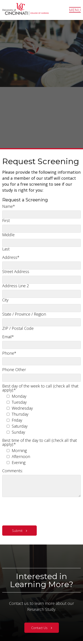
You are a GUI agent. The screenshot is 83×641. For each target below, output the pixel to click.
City (5, 300)
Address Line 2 (15, 286)
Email (8, 337)
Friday (17, 420)
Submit (17, 530)
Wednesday (22, 408)
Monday (19, 396)
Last (6, 249)
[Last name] (41, 243)
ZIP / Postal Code (18, 328)
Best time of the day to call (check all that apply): (39, 442)
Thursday (20, 414)
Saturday (19, 426)
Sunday (18, 432)
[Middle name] (41, 229)
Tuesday (19, 402)
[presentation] (35, 510)
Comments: (12, 471)
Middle (8, 235)
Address (10, 257)
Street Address (15, 271)
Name (8, 206)
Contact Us (39, 627)
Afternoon (21, 456)
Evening (18, 462)
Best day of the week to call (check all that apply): (40, 388)
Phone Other (14, 370)
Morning (19, 450)
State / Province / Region (24, 314)
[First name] (41, 214)
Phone (9, 353)
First (6, 220)
